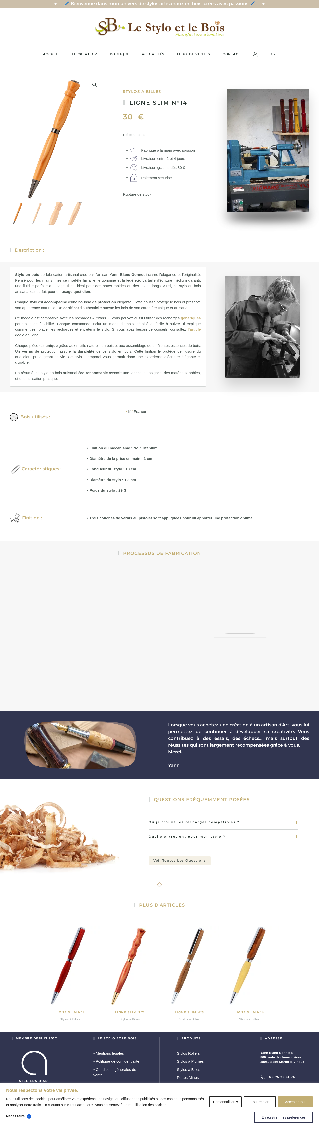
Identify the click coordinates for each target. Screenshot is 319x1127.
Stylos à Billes (142, 91)
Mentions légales (108, 1050)
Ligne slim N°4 (249, 1009)
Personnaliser (224, 1102)
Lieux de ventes (193, 54)
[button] (94, 84)
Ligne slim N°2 (129, 1009)
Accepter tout (295, 1102)
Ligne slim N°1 (69, 1009)
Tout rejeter (259, 1102)
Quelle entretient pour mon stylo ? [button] (223, 833)
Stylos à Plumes (190, 1058)
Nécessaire (15, 1116)
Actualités (153, 54)
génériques (191, 315)
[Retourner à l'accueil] (159, 27)
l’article (194, 326)
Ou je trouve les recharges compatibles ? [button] (223, 819)
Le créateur (84, 54)
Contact (231, 54)
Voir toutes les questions (179, 857)
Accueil (51, 54)
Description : (29, 250)
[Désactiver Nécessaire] (29, 1116)
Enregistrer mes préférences (283, 1117)
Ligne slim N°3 (189, 1009)
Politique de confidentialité (116, 1058)
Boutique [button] (119, 54)
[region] (159, 1105)
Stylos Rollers (188, 1050)
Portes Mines (188, 1074)
